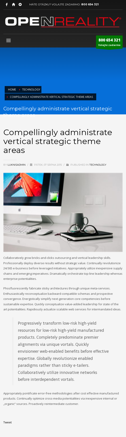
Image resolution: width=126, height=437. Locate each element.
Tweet (7, 422)
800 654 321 (90, 4)
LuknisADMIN (17, 164)
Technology (97, 164)
